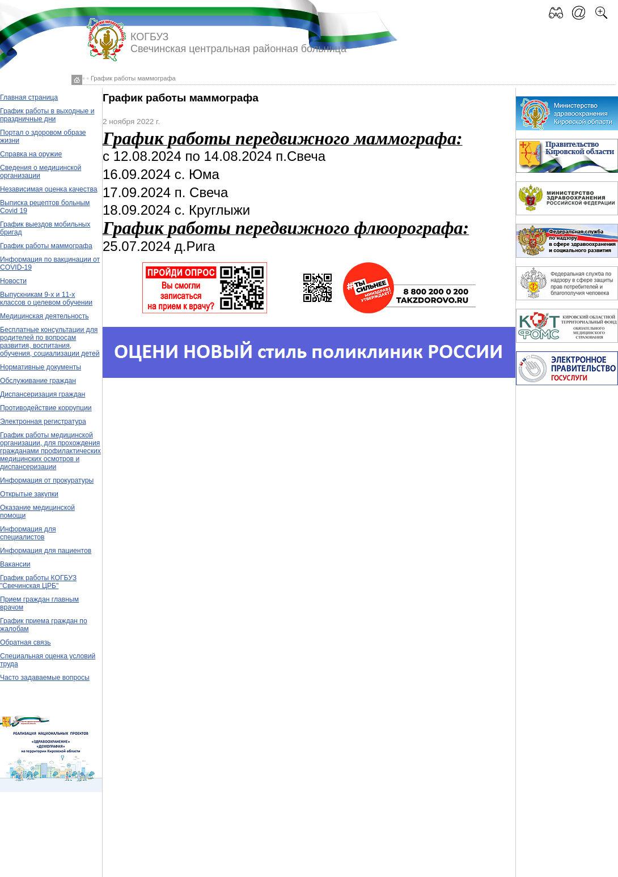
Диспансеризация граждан (42, 394)
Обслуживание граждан (38, 381)
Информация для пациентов (45, 551)
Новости (13, 281)
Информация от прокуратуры (47, 480)
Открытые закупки (29, 494)
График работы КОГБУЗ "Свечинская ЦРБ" (38, 582)
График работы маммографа (46, 246)
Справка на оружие (31, 154)
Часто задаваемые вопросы (45, 678)
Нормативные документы (40, 367)
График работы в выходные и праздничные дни (47, 115)
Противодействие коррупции (46, 408)
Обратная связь (25, 642)
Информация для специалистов (28, 533)
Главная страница (29, 97)
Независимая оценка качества (49, 189)
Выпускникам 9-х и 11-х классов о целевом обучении (46, 298)
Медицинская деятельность (44, 316)
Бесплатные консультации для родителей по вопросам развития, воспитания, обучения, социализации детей (50, 341)
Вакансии (15, 564)
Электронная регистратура (43, 421)
